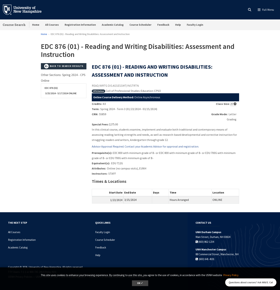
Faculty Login (195, 24)
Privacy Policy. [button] (231, 275)
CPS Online (98, 91)
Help (178, 24)
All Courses (52, 24)
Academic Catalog (113, 24)
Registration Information (80, 24)
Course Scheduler (140, 24)
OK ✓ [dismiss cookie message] (140, 283)
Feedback (163, 24)
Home (35, 24)
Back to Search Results (63, 66)
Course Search (14, 25)
